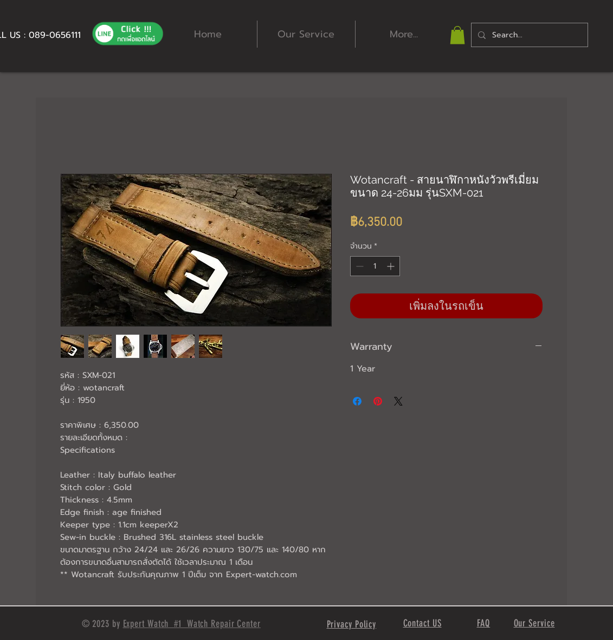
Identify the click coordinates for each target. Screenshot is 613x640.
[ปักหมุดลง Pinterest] (377, 401)
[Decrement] (358, 266)
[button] (457, 35)
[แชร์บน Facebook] (357, 401)
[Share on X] (398, 401)
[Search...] (528, 35)
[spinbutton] (375, 266)
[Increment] (391, 266)
